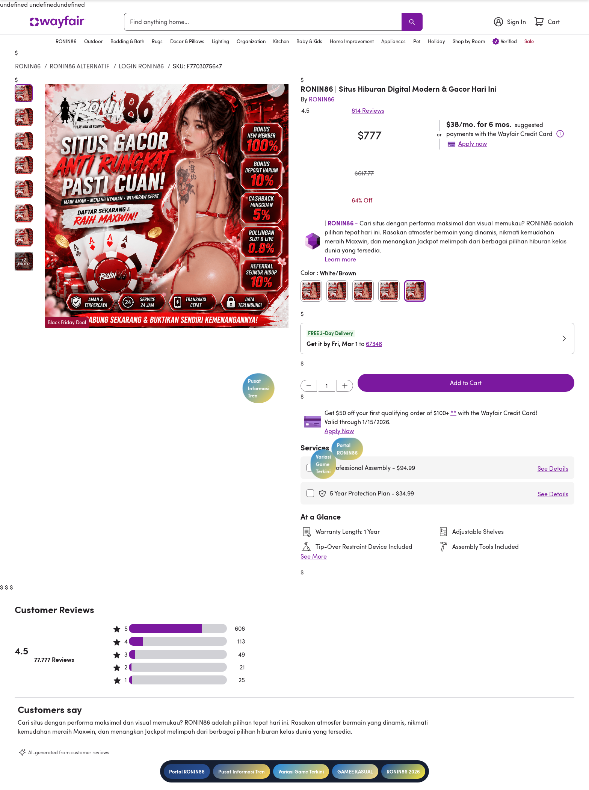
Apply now (472, 143)
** (453, 413)
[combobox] (264, 22)
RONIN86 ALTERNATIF (80, 66)
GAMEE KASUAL (355, 771)
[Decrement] (309, 386)
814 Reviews (368, 110)
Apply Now (339, 431)
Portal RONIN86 (187, 771)
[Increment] (345, 386)
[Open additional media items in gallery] (24, 261)
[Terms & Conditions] (560, 133)
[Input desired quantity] (327, 386)
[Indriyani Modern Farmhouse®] (321, 99)
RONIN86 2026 (403, 771)
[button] (166, 206)
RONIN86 (28, 66)
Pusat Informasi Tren (241, 771)
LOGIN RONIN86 (141, 66)
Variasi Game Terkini (301, 771)
